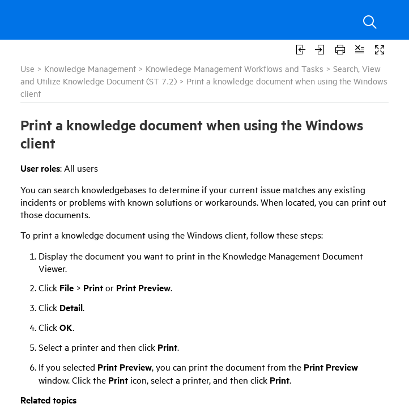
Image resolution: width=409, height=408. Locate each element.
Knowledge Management (90, 68)
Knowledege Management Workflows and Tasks (234, 68)
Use (27, 68)
